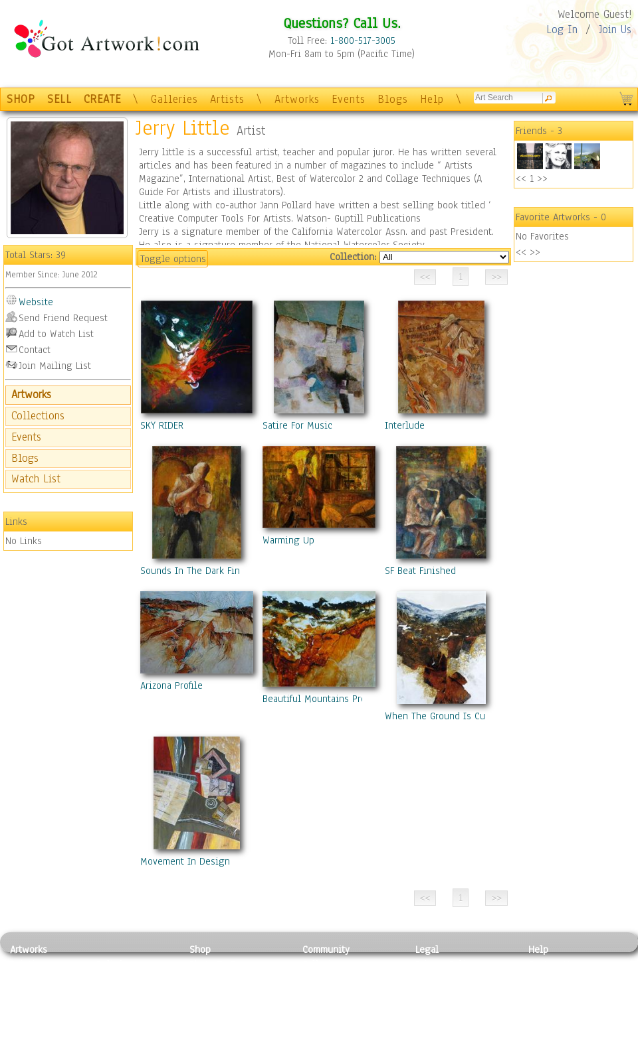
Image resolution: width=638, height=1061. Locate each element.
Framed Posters (221, 979)
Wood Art (115, 994)
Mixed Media (37, 1023)
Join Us (615, 29)
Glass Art (115, 1038)
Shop (200, 949)
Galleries (174, 99)
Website (36, 302)
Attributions (437, 994)
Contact (35, 349)
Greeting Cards (221, 1009)
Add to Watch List (56, 333)
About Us (547, 994)
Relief (109, 964)
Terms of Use (443, 979)
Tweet (541, 1053)
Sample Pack (555, 979)
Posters (205, 994)
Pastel (109, 979)
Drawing (28, 994)
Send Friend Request (63, 317)
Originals (209, 1038)
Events (349, 99)
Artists (227, 99)
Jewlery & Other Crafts (136, 1054)
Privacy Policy (445, 964)
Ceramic (113, 1009)
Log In (562, 29)
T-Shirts (206, 1023)
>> (542, 178)
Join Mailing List (55, 365)
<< (521, 178)
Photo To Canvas (224, 964)
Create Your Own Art (232, 1053)
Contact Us (551, 964)
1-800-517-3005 (362, 40)
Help (432, 99)
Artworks (297, 99)
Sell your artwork (339, 1023)
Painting (28, 964)
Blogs (392, 99)
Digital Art (32, 1009)
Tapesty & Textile (133, 1023)
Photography (37, 979)
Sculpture (30, 1038)
